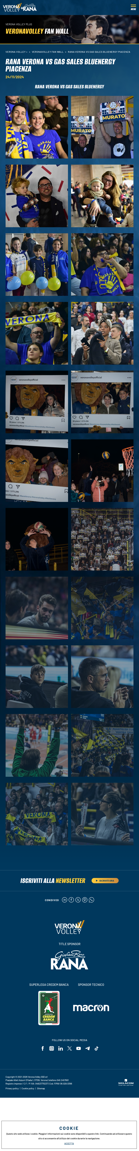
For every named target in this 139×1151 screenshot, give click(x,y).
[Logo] (12, 7)
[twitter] (78, 900)
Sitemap (41, 1088)
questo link (93, 1133)
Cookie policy (28, 1088)
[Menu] (133, 7)
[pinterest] (84, 900)
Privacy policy (12, 1088)
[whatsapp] (91, 900)
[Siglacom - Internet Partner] (125, 1085)
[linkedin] (64, 900)
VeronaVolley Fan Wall (48, 51)
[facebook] (71, 900)
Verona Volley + (16, 51)
